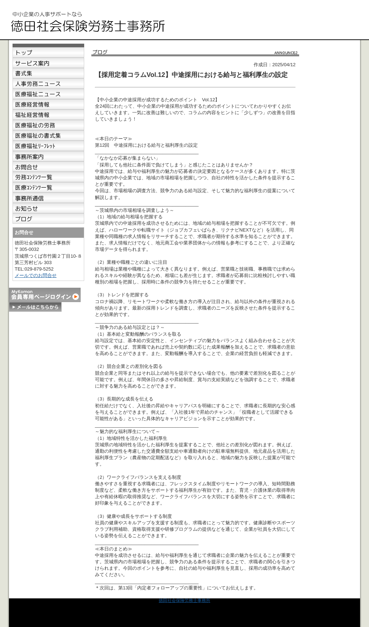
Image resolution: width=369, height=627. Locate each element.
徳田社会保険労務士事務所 (184, 600)
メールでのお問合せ (36, 275)
